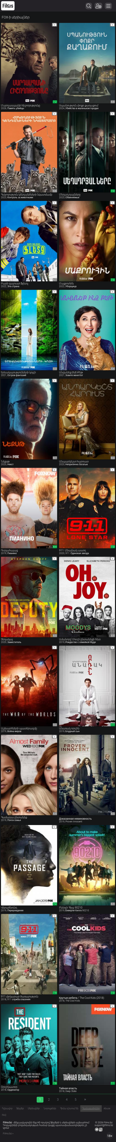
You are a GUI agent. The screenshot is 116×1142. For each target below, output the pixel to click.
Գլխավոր (7, 1108)
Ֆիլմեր (20, 1108)
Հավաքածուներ (91, 1108)
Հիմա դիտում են (69, 1108)
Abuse (107, 1108)
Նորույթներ (50, 1108)
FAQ (4, 1115)
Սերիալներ (34, 1108)
